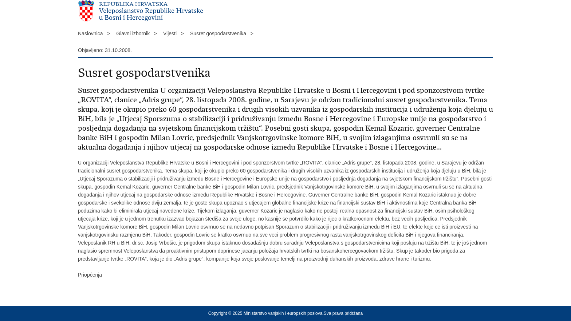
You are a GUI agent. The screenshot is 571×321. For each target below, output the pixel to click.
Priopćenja (90, 275)
